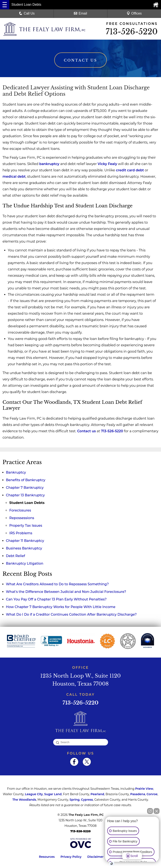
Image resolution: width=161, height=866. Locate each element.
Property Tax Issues (25, 526)
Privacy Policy (71, 857)
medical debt (14, 177)
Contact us (86, 431)
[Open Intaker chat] (111, 864)
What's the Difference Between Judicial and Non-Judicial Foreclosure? (66, 592)
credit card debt (130, 170)
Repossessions (21, 518)
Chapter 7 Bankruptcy (25, 488)
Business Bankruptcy (24, 548)
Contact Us (80, 60)
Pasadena (137, 794)
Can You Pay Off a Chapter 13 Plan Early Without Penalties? (56, 599)
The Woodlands (24, 800)
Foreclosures (20, 511)
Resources (47, 857)
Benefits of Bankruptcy (25, 480)
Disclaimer (95, 857)
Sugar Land (53, 794)
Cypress (87, 800)
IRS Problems (20, 533)
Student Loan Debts (27, 503)
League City (34, 794)
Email (80, 13)
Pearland (97, 794)
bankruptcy (49, 164)
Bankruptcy (16, 473)
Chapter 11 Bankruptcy (25, 541)
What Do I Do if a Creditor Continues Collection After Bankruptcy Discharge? (71, 615)
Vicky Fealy (107, 164)
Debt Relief (15, 556)
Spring (74, 800)
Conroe (152, 794)
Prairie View (144, 789)
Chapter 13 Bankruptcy (25, 495)
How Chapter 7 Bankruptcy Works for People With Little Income (60, 607)
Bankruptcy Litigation (24, 564)
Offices (134, 13)
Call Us (27, 13)
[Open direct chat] (150, 811)
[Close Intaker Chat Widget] (157, 811)
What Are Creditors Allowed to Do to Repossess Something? (57, 584)
